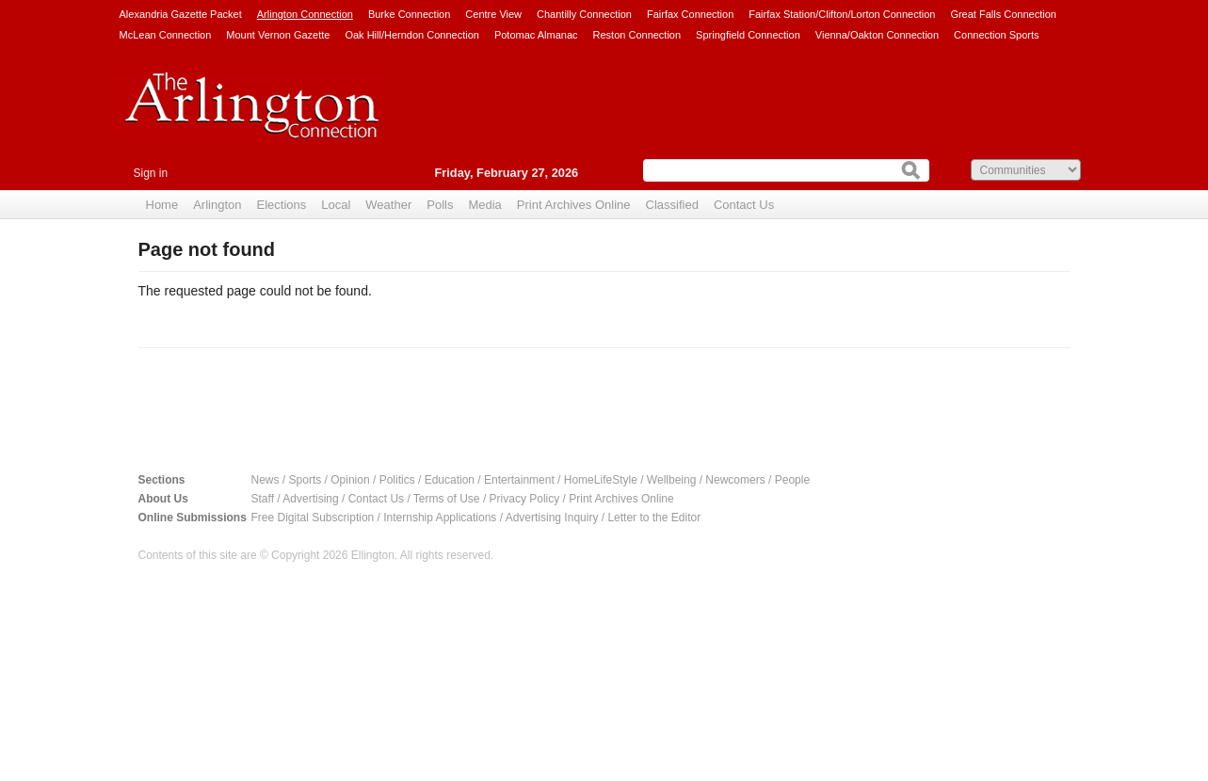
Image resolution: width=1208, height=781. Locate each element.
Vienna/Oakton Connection (877, 34)
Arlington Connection (305, 14)
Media (484, 205)
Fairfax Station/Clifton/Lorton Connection (842, 14)
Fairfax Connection (690, 14)
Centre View (493, 14)
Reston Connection (637, 34)
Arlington (217, 205)
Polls (440, 205)
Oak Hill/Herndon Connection (411, 34)
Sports (305, 479)
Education (450, 479)
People (792, 479)
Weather (388, 205)
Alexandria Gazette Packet (181, 14)
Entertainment (519, 479)
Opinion (349, 479)
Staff (262, 498)
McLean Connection (166, 34)
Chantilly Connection (584, 14)
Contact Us (744, 205)
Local (335, 205)
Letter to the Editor (654, 517)
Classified (672, 205)
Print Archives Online (574, 205)
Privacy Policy (525, 498)
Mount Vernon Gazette (278, 34)
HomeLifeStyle (600, 479)
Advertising (310, 498)
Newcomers (735, 479)
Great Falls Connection (1003, 14)
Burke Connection (409, 14)
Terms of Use (446, 498)
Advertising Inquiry (552, 517)
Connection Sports (996, 34)
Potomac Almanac (536, 34)
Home (162, 205)
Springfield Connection (748, 34)
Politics (397, 479)
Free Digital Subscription (313, 517)
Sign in (151, 173)
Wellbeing (671, 479)
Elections (282, 205)
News (265, 479)
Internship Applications (439, 517)
